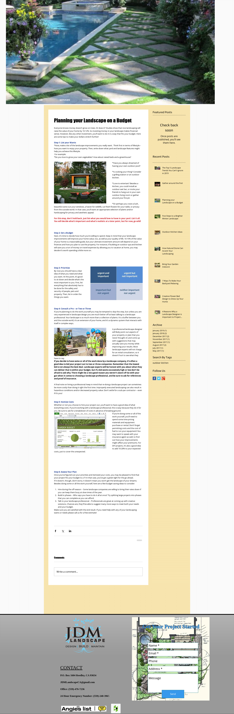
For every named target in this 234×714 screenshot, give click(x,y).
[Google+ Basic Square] (163, 378)
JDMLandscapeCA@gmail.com (77, 682)
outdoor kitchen (160, 362)
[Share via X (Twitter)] (62, 531)
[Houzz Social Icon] (116, 708)
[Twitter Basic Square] (159, 378)
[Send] (173, 694)
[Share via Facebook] (55, 531)
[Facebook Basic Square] (154, 378)
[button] (110, 52)
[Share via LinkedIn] (70, 531)
